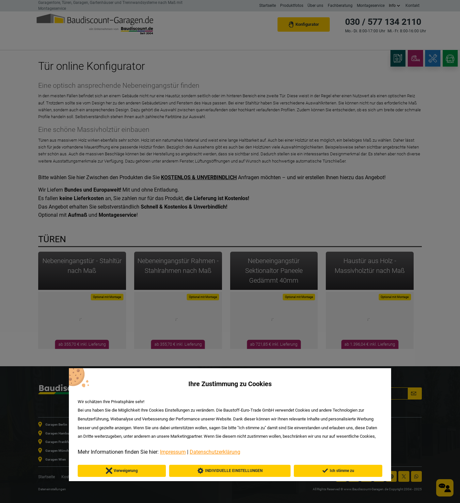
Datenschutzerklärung (215, 452)
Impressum (173, 452)
